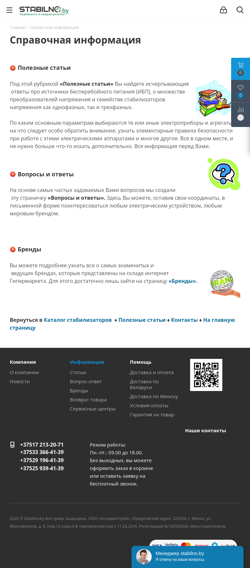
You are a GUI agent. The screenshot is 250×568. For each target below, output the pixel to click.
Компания (23, 362)
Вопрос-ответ (86, 381)
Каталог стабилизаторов (78, 319)
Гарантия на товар (152, 414)
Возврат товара (88, 399)
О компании (24, 372)
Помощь (140, 362)
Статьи (78, 372)
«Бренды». (183, 280)
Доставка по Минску (154, 396)
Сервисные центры (93, 408)
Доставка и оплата (152, 372)
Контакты (184, 319)
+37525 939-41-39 (42, 468)
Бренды (79, 390)
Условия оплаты (149, 405)
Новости (20, 381)
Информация (87, 362)
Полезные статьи (142, 319)
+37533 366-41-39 (42, 452)
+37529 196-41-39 (42, 460)
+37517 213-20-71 (42, 444)
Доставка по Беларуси (144, 384)
